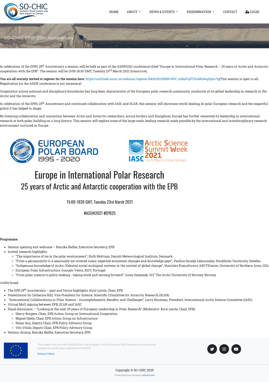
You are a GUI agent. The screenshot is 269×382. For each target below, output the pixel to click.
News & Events (162, 12)
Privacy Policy (46, 353)
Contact (230, 12)
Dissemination (199, 12)
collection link (148, 375)
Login (252, 12)
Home (114, 12)
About (132, 12)
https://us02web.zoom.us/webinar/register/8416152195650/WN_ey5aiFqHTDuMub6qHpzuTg (152, 79)
